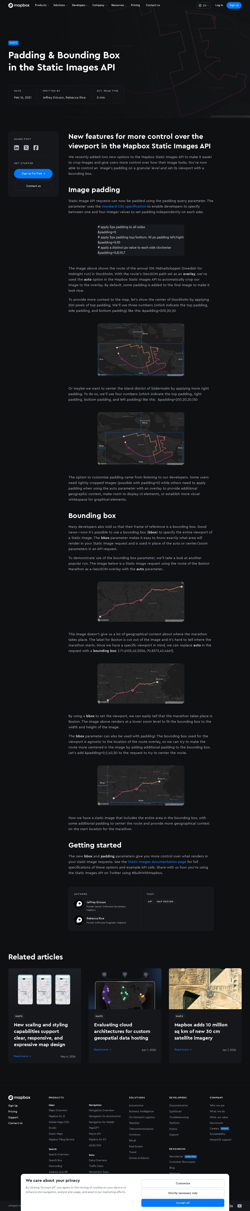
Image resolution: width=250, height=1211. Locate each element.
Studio (52, 1128)
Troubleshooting (179, 1117)
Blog (172, 1168)
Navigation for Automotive (105, 1116)
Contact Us (15, 1123)
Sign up (234, 5)
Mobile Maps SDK (59, 1122)
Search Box (55, 1160)
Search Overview (59, 1154)
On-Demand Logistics (142, 1117)
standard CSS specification (124, 206)
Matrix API (95, 1134)
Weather (134, 1123)
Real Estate (136, 1146)
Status (173, 1129)
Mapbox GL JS (57, 1116)
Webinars (174, 1173)
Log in (219, 5)
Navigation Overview (101, 1110)
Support (13, 1117)
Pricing (12, 1111)
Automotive (136, 1105)
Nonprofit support (220, 1139)
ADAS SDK (95, 1145)
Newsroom (216, 1123)
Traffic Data (96, 1166)
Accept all (182, 1202)
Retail (132, 1140)
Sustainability (217, 1134)
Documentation (178, 1105)
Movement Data (99, 1172)
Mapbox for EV (97, 1139)
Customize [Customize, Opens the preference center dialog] (183, 1183)
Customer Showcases (182, 1162)
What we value (219, 1117)
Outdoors (134, 1134)
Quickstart (175, 1111)
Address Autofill (58, 1172)
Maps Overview (58, 1110)
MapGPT (94, 1128)
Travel (132, 1152)
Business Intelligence (141, 1111)
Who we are (217, 1105)
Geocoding (55, 1166)
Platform (174, 1123)
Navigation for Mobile (101, 1122)
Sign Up (13, 1105)
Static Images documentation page (157, 862)
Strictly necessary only (183, 1193)
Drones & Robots (139, 1158)
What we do (217, 1111)
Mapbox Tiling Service (61, 1139)
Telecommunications (141, 1129)
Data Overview (98, 1160)
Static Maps (56, 1134)
